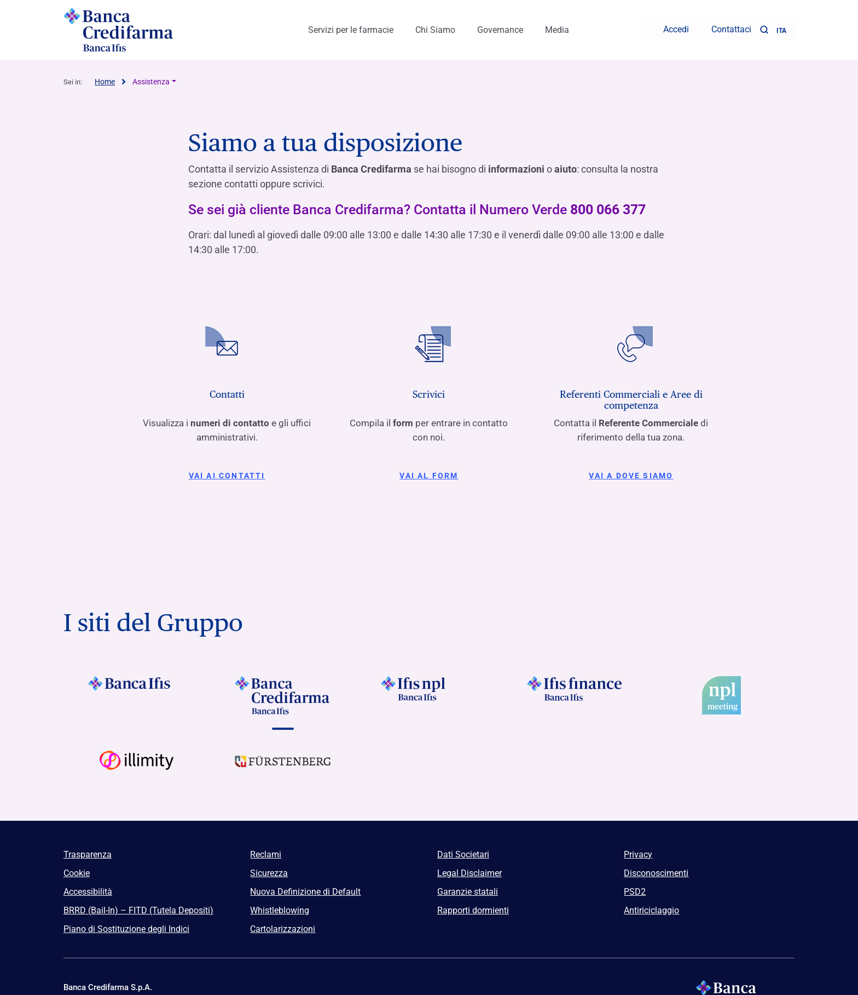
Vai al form (429, 471)
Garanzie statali (467, 887)
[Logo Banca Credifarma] (149, 27)
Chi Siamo (435, 27)
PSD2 (635, 887)
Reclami (265, 849)
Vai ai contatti (227, 471)
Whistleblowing (279, 905)
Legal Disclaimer (469, 868)
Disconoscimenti (656, 868)
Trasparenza (87, 849)
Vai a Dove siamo (631, 471)
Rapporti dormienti (473, 905)
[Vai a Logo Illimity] (136, 764)
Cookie (76, 868)
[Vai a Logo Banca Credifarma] (283, 690)
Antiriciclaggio (651, 905)
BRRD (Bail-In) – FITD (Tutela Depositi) (138, 905)
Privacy (638, 849)
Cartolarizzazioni (282, 924)
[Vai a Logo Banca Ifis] (136, 690)
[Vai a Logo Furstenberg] (283, 764)
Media (557, 27)
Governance (500, 27)
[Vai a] (429, 690)
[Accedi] (669, 27)
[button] (764, 27)
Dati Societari (463, 849)
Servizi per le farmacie (350, 27)
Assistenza (151, 76)
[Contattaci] (724, 27)
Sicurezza (269, 868)
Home (105, 76)
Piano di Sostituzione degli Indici (126, 924)
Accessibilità (87, 887)
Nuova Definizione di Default (305, 887)
